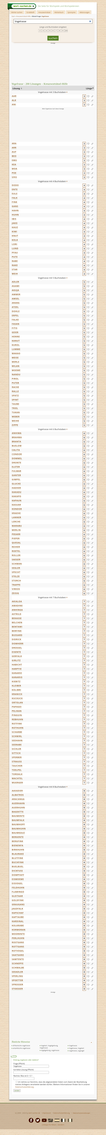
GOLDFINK (18, 900)
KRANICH (17, 694)
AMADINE (17, 605)
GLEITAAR (17, 896)
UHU (14, 177)
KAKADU (16, 492)
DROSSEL (17, 647)
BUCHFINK (18, 862)
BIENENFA (17, 845)
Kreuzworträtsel (44, 12)
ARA (14, 143)
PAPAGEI (17, 706)
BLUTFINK (17, 858)
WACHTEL (17, 778)
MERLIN (16, 530)
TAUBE (15, 404)
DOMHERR (17, 643)
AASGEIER (17, 790)
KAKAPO (16, 496)
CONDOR (17, 454)
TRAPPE (16, 584)
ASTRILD (16, 614)
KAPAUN (16, 500)
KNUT (15, 235)
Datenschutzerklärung (24, 1087)
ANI (14, 104)
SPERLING (17, 976)
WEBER (16, 416)
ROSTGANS (18, 942)
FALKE (15, 319)
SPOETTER (17, 980)
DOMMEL (17, 458)
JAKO (15, 223)
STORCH (16, 580)
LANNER (16, 517)
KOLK (15, 240)
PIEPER (16, 538)
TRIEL (15, 408)
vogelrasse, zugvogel (76, 1051)
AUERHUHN (18, 807)
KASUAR (16, 504)
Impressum (47, 1113)
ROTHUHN (17, 727)
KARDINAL (18, 921)
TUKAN (16, 412)
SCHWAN (17, 563)
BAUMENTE (18, 816)
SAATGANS (18, 955)
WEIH (15, 273)
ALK (14, 100)
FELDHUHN (18, 887)
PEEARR (16, 534)
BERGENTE (18, 837)
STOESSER (17, 988)
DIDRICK (16, 639)
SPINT (15, 399)
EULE (14, 193)
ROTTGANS (18, 946)
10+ (66, 31)
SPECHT (16, 572)
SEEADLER (17, 971)
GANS (15, 206)
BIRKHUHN (18, 849)
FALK (15, 197)
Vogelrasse (73, 1045)
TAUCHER (17, 765)
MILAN (15, 366)
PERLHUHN (18, 938)
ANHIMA (16, 433)
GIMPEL (16, 479)
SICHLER (16, 748)
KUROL (16, 345)
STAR (15, 269)
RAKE (15, 265)
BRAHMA (17, 437)
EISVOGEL (17, 883)
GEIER (15, 332)
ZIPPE (15, 425)
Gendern (61, 1125)
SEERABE (17, 744)
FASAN (15, 323)
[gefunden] (88, 96)
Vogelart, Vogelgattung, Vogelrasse (49, 1046)
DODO (15, 185)
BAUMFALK (18, 820)
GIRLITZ (16, 660)
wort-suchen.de (34, 1113)
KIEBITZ (16, 681)
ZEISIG (15, 593)
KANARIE (17, 673)
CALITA (16, 450)
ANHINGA (17, 609)
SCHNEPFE (17, 963)
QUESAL (16, 542)
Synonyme (71, 12)
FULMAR (16, 471)
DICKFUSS (17, 870)
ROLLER (16, 555)
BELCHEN (17, 622)
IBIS (14, 219)
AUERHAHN (18, 803)
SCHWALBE (18, 967)
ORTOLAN (17, 702)
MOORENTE (18, 934)
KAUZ (15, 227)
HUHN (15, 214)
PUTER (15, 382)
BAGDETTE (17, 811)
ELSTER (16, 466)
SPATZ (15, 395)
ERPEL (15, 315)
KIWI (14, 231)
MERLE (15, 361)
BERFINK (17, 631)
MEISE (15, 357)
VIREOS (16, 589)
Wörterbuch (59, 12)
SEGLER (16, 568)
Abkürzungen (85, 12)
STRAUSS (17, 761)
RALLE (15, 391)
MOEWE (16, 370)
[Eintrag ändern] (92, 96)
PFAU (15, 252)
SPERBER (17, 757)
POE (14, 172)
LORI (14, 244)
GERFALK (17, 656)
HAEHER (16, 487)
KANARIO (17, 677)
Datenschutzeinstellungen (81, 1113)
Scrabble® (30, 12)
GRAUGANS (18, 904)
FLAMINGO (18, 891)
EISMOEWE (18, 879)
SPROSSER (17, 984)
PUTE (15, 256)
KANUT (16, 340)
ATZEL (15, 307)
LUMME (16, 349)
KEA (14, 164)
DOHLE (16, 311)
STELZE (16, 576)
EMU (14, 160)
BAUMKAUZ (18, 832)
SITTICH (16, 753)
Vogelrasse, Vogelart (76, 1048)
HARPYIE (17, 668)
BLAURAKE (18, 853)
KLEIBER (16, 685)
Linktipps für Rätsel (49, 1125)
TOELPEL (17, 770)
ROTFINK (17, 723)
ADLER (15, 281)
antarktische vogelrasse (21, 1048)
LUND (15, 248)
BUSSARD (17, 635)
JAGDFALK (17, 908)
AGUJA (15, 290)
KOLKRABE (18, 925)
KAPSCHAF (18, 912)
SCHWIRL (17, 736)
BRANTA (16, 441)
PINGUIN (17, 715)
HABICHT (17, 664)
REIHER (16, 546)
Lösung (16, 88)
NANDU (16, 374)
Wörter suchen (16, 12)
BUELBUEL (17, 866)
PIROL (15, 378)
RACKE (15, 387)
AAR (14, 96)
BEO (14, 156)
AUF (14, 151)
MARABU (17, 525)
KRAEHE (16, 513)
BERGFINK (17, 841)
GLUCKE (16, 483)
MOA (14, 168)
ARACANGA (18, 799)
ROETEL (16, 551)
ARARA (16, 302)
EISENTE (16, 652)
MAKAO (16, 353)
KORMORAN (18, 929)
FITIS (14, 328)
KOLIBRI (16, 689)
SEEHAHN (17, 740)
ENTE (15, 189)
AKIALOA (17, 601)
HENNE (16, 336)
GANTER (16, 475)
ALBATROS (18, 794)
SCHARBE (17, 732)
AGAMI (15, 286)
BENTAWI (17, 626)
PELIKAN (17, 711)
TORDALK (17, 774)
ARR (14, 147)
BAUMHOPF (18, 824)
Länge (89, 88)
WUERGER (17, 782)
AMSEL (15, 298)
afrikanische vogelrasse (21, 1045)
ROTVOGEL (18, 950)
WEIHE (15, 420)
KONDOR (17, 509)
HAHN (15, 210)
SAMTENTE (18, 959)
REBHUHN (17, 719)
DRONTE (16, 462)
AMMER (16, 294)
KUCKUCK (17, 698)
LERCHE (16, 521)
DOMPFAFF (18, 875)
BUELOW (17, 445)
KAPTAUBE (18, 917)
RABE (15, 261)
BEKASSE (17, 618)
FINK (14, 202)
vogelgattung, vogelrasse (50, 1050)
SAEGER (16, 559)
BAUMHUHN (19, 828)
